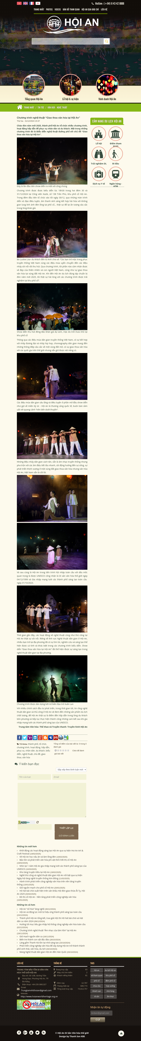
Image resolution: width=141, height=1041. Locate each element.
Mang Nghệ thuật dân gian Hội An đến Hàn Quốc (43, 951)
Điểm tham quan (115, 144)
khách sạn (97, 991)
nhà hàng (110, 991)
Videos (58, 9)
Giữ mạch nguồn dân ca (31, 936)
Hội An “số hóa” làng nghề (32, 908)
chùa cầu (96, 986)
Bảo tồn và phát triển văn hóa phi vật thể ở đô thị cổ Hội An (48, 859)
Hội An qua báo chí (90, 9)
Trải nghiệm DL (98, 163)
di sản (96, 996)
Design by (72, 1036)
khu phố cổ (110, 975)
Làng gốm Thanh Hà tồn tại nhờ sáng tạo (39, 942)
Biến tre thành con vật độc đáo (34, 939)
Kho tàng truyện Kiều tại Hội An (35, 872)
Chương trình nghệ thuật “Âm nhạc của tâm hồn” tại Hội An (48, 930)
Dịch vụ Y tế (99, 183)
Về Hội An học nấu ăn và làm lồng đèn (38, 856)
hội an (96, 970)
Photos (49, 9)
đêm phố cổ (110, 980)
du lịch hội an (110, 970)
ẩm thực (110, 996)
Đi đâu (115, 163)
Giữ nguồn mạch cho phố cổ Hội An (37, 887)
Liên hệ (104, 9)
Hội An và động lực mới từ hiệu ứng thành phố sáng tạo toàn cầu (51, 911)
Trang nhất (39, 9)
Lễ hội (99, 143)
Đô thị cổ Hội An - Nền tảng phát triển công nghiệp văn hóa (48, 896)
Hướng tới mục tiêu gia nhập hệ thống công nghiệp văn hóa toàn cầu (53, 924)
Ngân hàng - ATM (115, 184)
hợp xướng (110, 986)
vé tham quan (96, 975)
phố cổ (97, 980)
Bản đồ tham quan (71, 9)
